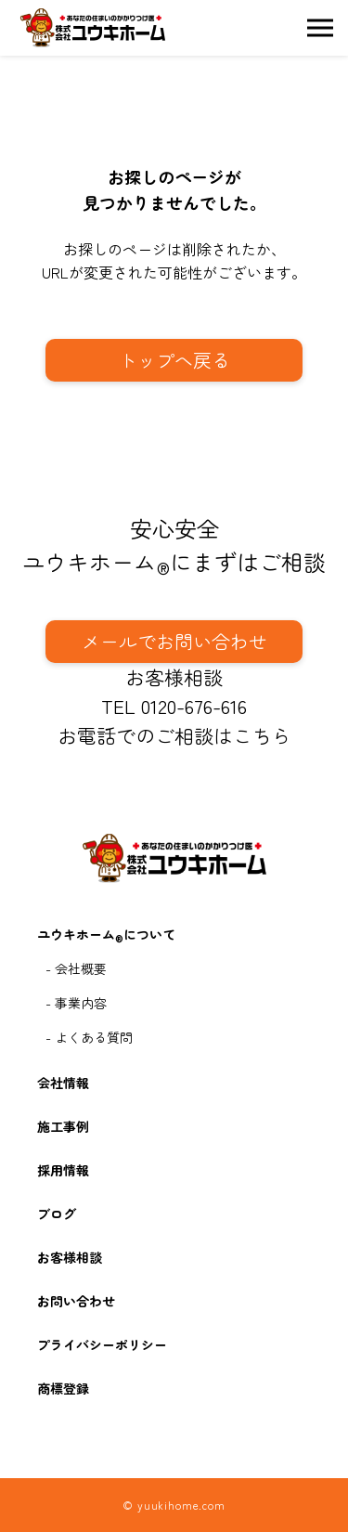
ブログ (56, 1213)
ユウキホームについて (106, 935)
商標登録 (63, 1388)
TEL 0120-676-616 (174, 706)
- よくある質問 (89, 1037)
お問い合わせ (76, 1301)
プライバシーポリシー (102, 1344)
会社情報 (63, 1082)
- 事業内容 (76, 1002)
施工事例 (63, 1126)
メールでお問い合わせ (174, 641)
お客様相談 (174, 677)
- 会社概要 (76, 968)
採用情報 (63, 1170)
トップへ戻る (174, 359)
